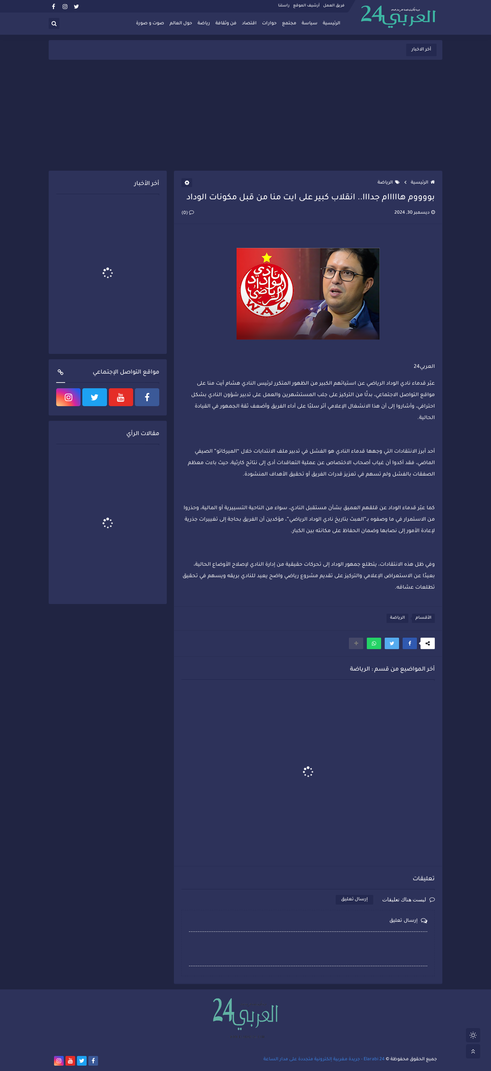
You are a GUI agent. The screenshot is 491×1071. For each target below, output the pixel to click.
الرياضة (389, 182)
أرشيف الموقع (306, 6)
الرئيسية (331, 23)
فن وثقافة (226, 23)
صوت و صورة (150, 23)
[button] (410, 643)
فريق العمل (334, 6)
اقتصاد (249, 23)
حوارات (269, 23)
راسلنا (284, 6)
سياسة (309, 23)
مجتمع (289, 23)
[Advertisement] (245, 115)
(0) (187, 213)
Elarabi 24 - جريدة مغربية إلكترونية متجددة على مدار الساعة (324, 1059)
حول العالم (181, 23)
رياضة (204, 23)
